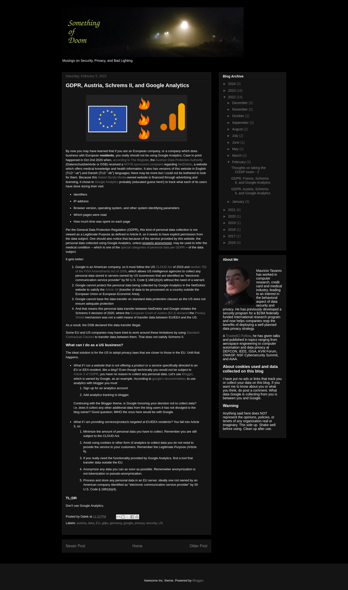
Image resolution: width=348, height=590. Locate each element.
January (238, 202)
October (238, 116)
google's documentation (168, 378)
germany (116, 523)
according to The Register (131, 160)
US (161, 523)
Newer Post (75, 546)
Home (137, 546)
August (237, 129)
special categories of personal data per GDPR (153, 247)
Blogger (187, 374)
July (235, 136)
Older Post (198, 546)
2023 (232, 90)
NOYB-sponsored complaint (143, 164)
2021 (232, 210)
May (235, 149)
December (240, 103)
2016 (232, 243)
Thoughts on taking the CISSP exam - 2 (248, 170)
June (236, 142)
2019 (232, 223)
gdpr (105, 523)
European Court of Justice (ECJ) (153, 313)
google (128, 523)
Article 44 (111, 289)
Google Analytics (106, 182)
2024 (232, 84)
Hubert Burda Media (112, 177)
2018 (232, 230)
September (240, 123)
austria (81, 523)
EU (98, 523)
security (151, 523)
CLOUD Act (164, 267)
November (240, 109)
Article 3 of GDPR (86, 374)
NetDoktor (185, 164)
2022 (232, 97)
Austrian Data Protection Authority (179, 160)
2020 (232, 216)
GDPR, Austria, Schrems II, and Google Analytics (250, 191)
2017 (232, 236)
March (237, 155)
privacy (139, 523)
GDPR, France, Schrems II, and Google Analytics (250, 180)
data (91, 523)
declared (183, 313)
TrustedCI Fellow (238, 336)
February (239, 162)
